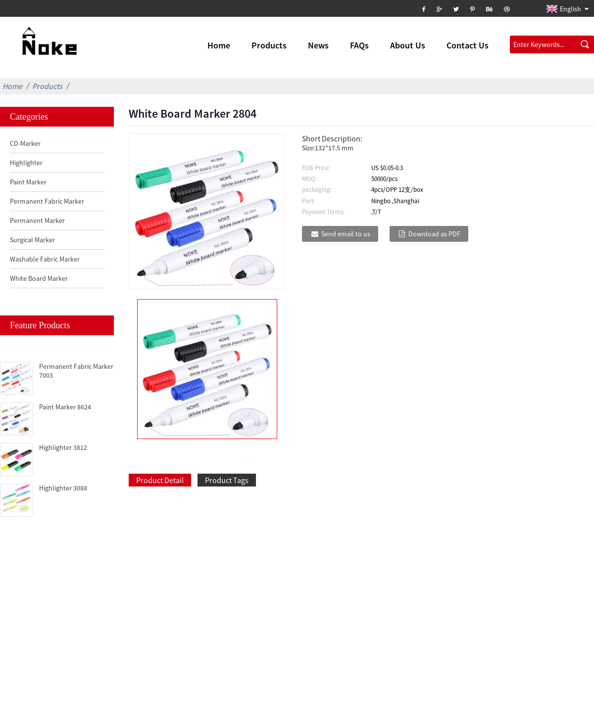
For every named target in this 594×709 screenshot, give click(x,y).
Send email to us (345, 233)
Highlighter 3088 (63, 488)
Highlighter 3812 (63, 447)
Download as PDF (434, 233)
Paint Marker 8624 (65, 406)
